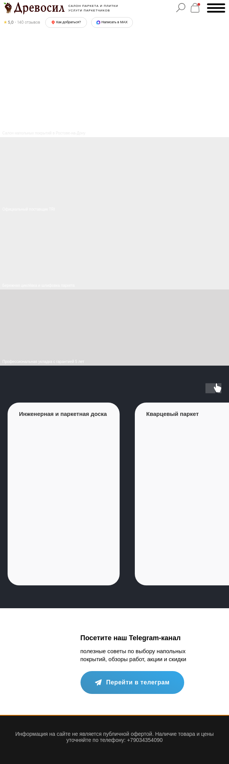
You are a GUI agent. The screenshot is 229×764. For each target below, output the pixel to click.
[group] (64, 494)
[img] (114, 251)
